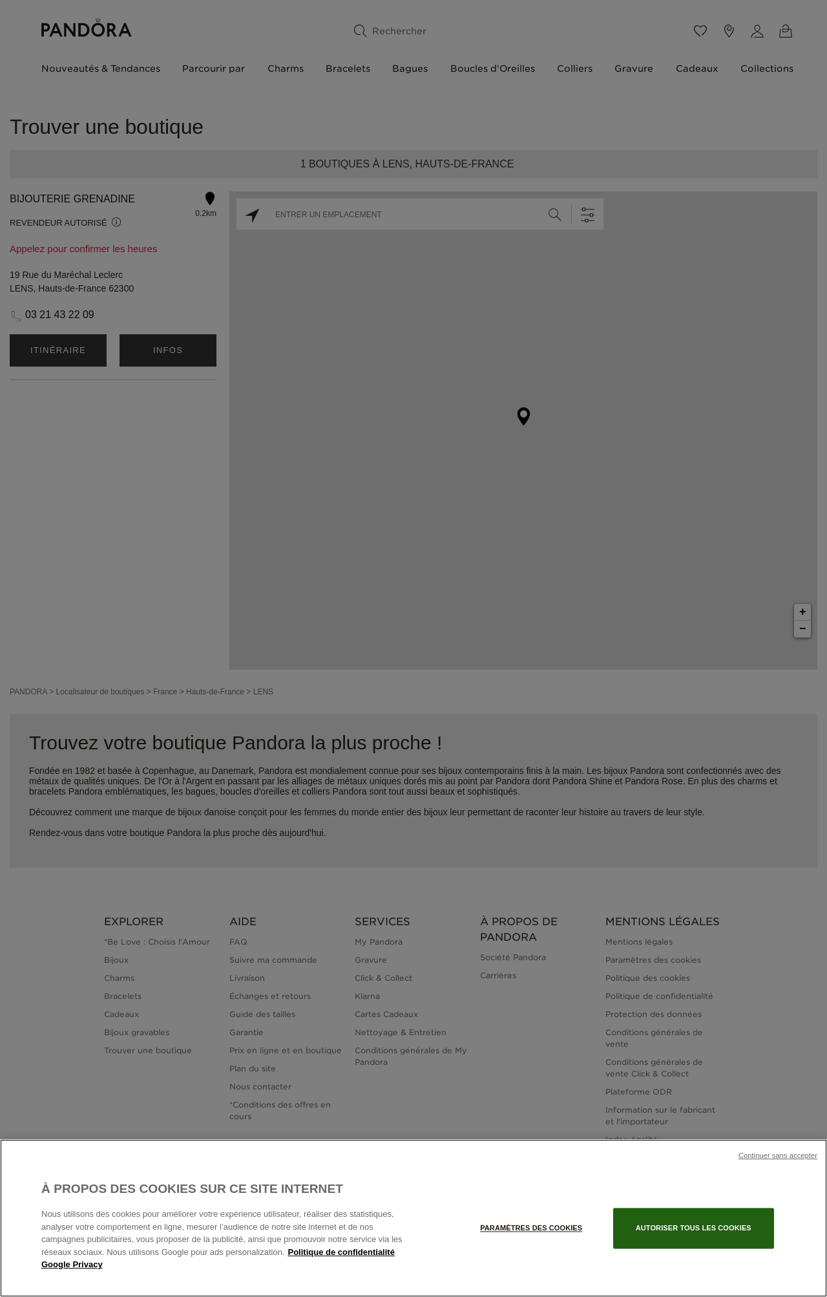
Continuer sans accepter (777, 1155)
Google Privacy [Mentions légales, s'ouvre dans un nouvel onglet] (72, 1264)
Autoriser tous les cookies (693, 1228)
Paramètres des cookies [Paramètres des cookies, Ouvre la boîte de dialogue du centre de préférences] (531, 1228)
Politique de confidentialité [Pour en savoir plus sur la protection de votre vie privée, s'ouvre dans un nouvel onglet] (341, 1252)
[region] (413, 1218)
